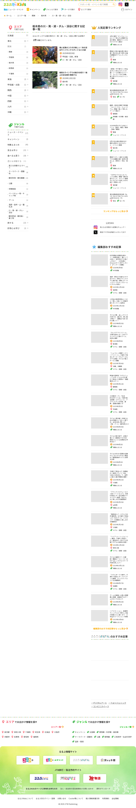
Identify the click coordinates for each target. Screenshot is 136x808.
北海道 (47, 732)
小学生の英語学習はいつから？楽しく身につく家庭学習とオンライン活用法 (119, 301)
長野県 (115, 290)
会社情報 (115, 798)
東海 (76, 64)
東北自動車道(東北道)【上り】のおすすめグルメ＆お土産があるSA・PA (119, 196)
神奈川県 (116, 548)
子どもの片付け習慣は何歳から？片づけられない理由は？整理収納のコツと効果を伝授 (119, 456)
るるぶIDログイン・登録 (45, 798)
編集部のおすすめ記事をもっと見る (109, 628)
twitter (95, 232)
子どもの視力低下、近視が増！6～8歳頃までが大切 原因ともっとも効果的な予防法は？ (119, 439)
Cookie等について (76, 798)
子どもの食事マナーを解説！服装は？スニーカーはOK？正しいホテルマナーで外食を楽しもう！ (119, 560)
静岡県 (115, 387)
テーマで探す (69, 9)
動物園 (107, 737)
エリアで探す (86, 9)
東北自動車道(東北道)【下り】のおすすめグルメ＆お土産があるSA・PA (119, 92)
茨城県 (115, 409)
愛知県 (26, 737)
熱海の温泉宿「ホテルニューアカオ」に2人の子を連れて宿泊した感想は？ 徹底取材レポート (119, 378)
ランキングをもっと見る (114, 211)
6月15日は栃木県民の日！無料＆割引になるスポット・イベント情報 (118, 143)
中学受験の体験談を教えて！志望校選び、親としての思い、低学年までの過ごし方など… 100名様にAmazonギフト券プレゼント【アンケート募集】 (119, 260)
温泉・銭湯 (79, 741)
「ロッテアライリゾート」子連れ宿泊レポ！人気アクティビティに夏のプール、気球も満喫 (119, 335)
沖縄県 (120, 366)
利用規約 (105, 798)
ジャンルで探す (52, 9)
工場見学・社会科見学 (123, 737)
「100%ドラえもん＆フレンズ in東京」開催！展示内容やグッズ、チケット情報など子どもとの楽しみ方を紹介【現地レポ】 (119, 178)
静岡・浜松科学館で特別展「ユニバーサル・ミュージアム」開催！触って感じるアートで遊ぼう (119, 108)
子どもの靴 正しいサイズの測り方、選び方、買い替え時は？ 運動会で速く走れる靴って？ (119, 318)
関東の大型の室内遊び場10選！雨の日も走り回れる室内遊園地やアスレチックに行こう (119, 54)
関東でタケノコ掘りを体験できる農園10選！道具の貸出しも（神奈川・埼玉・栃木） (119, 160)
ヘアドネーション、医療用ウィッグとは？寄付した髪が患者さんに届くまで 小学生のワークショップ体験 (119, 614)
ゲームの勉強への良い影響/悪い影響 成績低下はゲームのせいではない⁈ (119, 597)
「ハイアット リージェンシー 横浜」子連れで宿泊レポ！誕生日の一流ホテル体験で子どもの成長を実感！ (119, 539)
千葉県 (115, 482)
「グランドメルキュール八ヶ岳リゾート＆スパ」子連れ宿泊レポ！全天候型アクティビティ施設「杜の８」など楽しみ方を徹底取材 (119, 495)
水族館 (92, 732)
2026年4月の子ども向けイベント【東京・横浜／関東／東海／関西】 (119, 127)
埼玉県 (37, 732)
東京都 (7, 732)
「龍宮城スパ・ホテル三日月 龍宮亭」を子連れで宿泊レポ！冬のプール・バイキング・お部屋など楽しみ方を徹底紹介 (119, 518)
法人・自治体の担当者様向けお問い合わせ (76, 788)
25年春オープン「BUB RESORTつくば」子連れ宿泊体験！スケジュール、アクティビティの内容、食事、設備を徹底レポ (119, 399)
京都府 (7, 737)
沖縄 (114, 366)
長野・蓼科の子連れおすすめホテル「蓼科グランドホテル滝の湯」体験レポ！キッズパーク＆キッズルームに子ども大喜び (119, 280)
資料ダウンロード (103, 788)
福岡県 (35, 737)
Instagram (120, 4)
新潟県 (115, 344)
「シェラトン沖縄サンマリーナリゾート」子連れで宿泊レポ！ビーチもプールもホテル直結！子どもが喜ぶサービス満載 (119, 357)
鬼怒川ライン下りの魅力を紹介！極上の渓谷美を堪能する (72, 82)
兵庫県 (115, 586)
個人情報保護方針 (93, 798)
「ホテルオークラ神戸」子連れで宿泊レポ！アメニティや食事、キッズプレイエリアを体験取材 (119, 577)
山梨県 (115, 505)
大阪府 (56, 732)
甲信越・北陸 (67, 64)
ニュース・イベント (16, 9)
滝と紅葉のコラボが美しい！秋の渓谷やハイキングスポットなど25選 (72, 53)
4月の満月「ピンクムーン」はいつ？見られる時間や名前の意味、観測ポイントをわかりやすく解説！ (119, 39)
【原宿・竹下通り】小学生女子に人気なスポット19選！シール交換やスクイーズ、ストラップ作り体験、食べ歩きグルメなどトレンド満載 (119, 73)
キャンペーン (35, 9)
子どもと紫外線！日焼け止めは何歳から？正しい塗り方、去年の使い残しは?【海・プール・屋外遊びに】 (119, 421)
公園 (98, 737)
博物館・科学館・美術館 (108, 732)
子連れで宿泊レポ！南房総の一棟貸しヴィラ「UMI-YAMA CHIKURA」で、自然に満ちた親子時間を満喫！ (119, 474)
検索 (113, 4)
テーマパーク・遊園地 (83, 737)
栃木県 (65, 92)
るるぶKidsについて (25, 798)
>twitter (127, 4)
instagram (95, 227)
